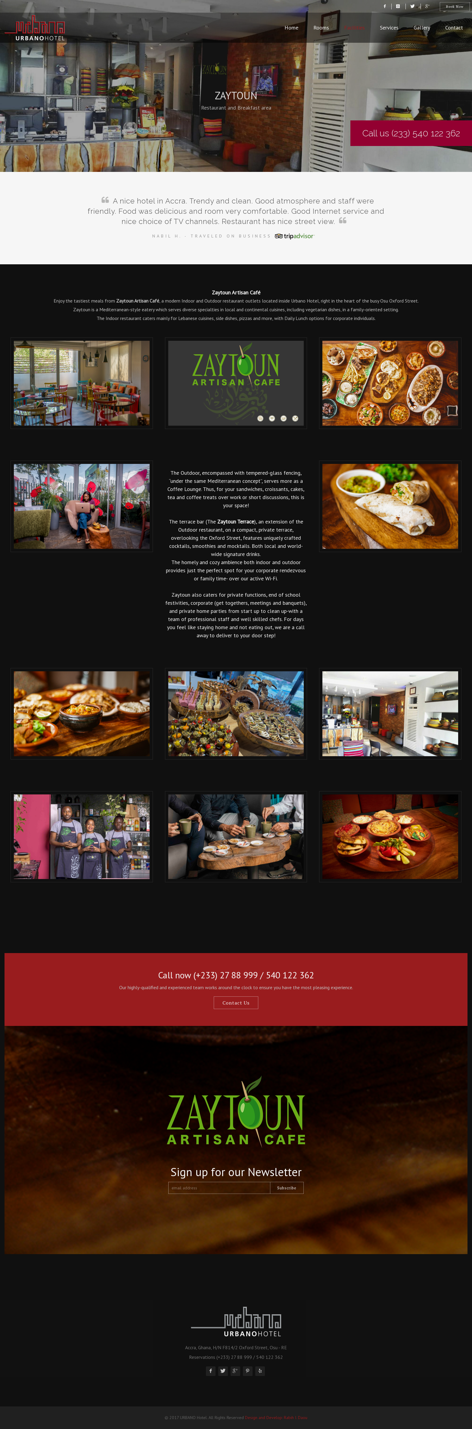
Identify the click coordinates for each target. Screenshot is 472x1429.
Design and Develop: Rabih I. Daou (276, 1417)
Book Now (455, 7)
